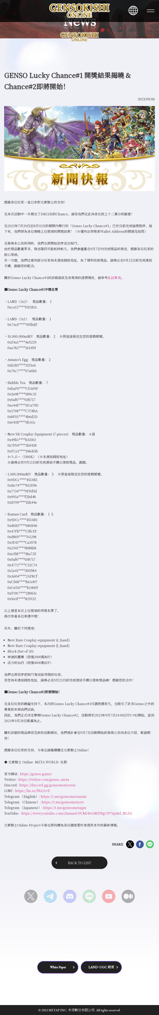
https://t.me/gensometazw (63, 802)
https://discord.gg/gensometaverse (47, 785)
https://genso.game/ (36, 773)
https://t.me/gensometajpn (64, 807)
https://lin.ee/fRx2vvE (32, 790)
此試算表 (114, 277)
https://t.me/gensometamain (64, 796)
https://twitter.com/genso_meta (43, 779)
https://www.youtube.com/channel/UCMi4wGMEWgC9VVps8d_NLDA (76, 813)
